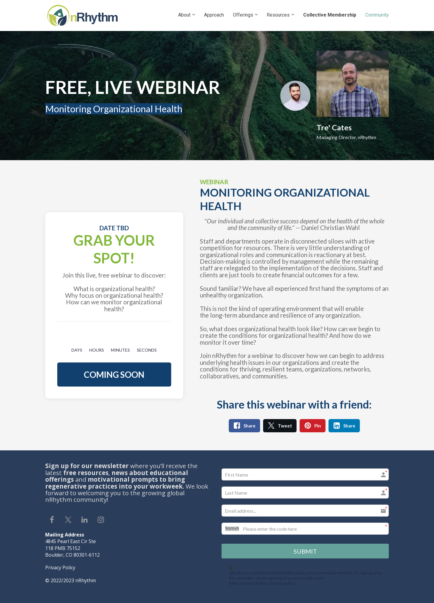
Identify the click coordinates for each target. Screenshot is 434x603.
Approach (214, 15)
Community (377, 15)
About (184, 15)
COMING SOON (114, 374)
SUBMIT (305, 550)
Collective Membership (329, 15)
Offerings (243, 15)
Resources (278, 15)
